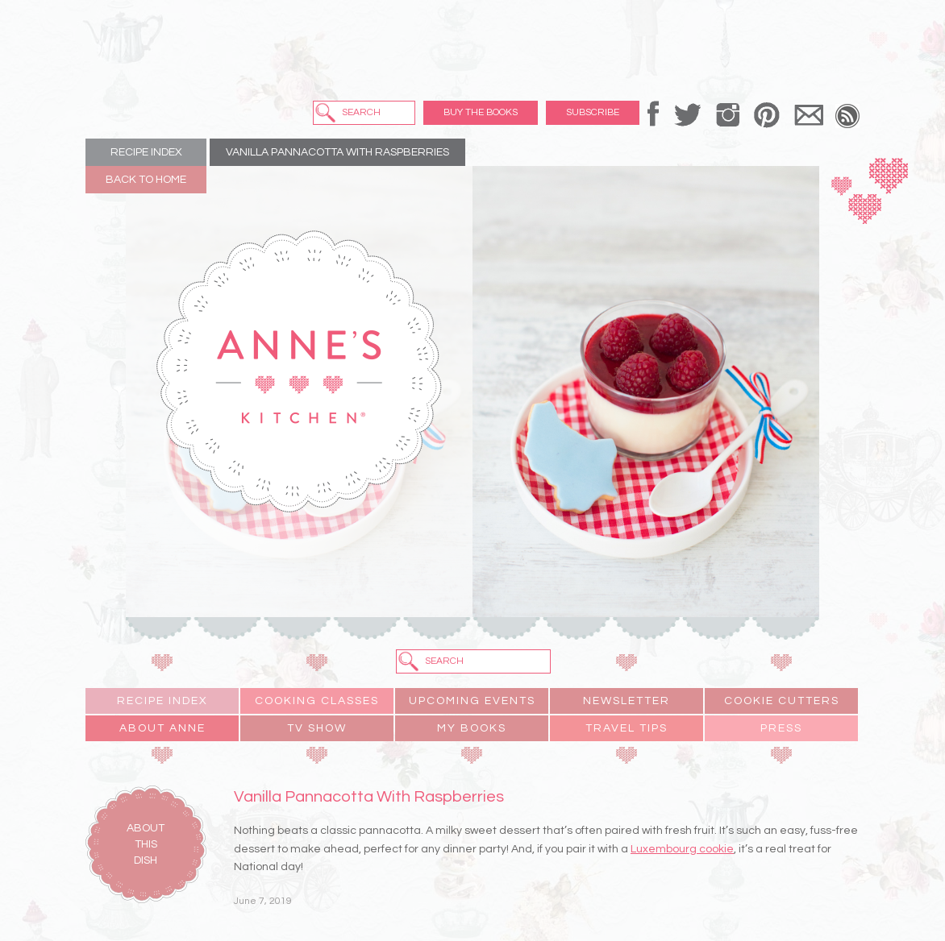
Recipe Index (146, 152)
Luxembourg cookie (682, 849)
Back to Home (146, 179)
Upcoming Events (472, 701)
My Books (471, 728)
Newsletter (626, 701)
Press (781, 728)
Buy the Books (480, 112)
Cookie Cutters (781, 701)
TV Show (317, 728)
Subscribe (592, 112)
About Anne (162, 728)
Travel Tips (626, 728)
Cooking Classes (317, 701)
